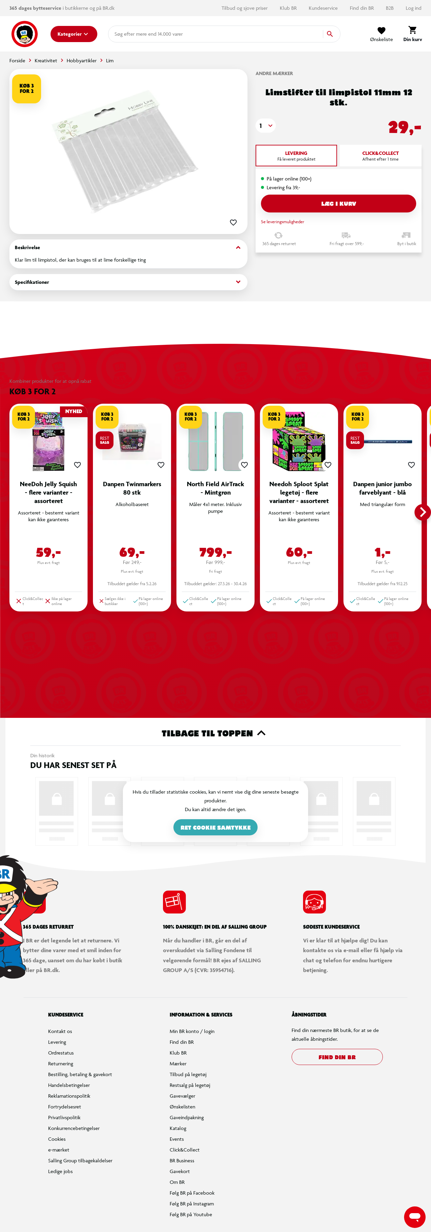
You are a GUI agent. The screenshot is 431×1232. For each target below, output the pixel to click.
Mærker (178, 1063)
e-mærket (58, 1149)
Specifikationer (128, 282)
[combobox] (125, 34)
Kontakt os (60, 1031)
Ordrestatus (61, 1053)
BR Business (182, 1160)
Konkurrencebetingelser (74, 1128)
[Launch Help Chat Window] (415, 1217)
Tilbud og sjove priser (245, 8)
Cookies (57, 1139)
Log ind (414, 8)
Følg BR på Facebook (192, 1193)
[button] (266, 126)
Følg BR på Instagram (192, 1203)
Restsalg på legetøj (190, 1085)
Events (177, 1139)
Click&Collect (185, 1149)
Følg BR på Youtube (191, 1214)
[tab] (296, 155)
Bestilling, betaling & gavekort (80, 1074)
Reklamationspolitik (69, 1096)
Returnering (60, 1063)
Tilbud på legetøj (188, 1074)
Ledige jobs (60, 1171)
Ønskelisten (182, 1106)
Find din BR (362, 8)
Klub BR (289, 8)
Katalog (178, 1128)
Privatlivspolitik (64, 1117)
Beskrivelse (128, 247)
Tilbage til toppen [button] (216, 733)
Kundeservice (324, 8)
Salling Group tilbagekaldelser (80, 1160)
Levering (57, 1042)
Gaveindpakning (187, 1117)
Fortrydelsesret (64, 1106)
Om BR (177, 1182)
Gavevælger (182, 1096)
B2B (390, 8)
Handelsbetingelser (69, 1085)
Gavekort (180, 1171)
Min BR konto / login (192, 1031)
